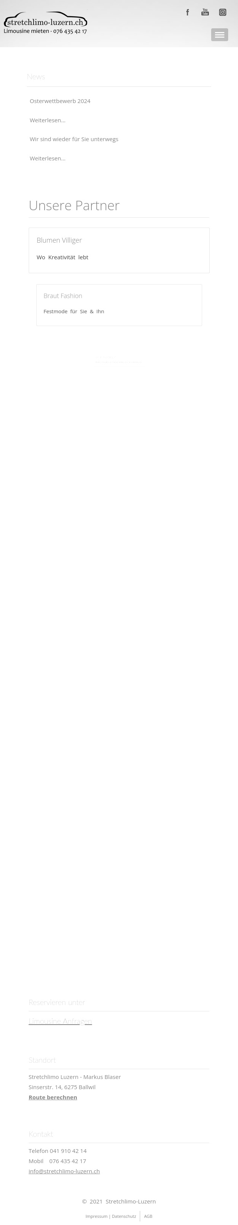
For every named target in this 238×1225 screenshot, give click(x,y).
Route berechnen (53, 1097)
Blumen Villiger (59, 240)
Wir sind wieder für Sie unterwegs (74, 139)
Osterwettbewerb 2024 (60, 101)
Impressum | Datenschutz (111, 1216)
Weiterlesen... (48, 120)
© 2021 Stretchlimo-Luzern (119, 1201)
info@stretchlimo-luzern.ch (64, 1171)
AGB (148, 1216)
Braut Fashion (73, 297)
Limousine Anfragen (60, 1020)
